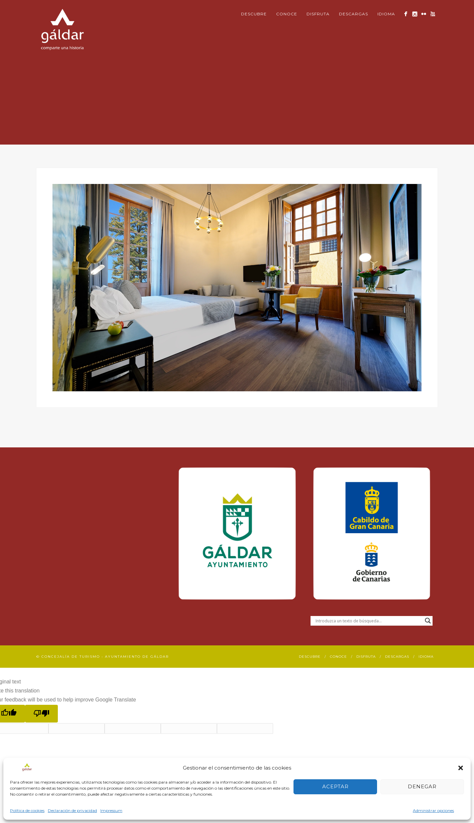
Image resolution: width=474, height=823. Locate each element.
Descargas (353, 13)
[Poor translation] (41, 714)
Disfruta (318, 13)
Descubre (254, 13)
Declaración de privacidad (72, 810)
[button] (460, 768)
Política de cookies (27, 810)
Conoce (286, 13)
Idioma (386, 13)
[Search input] (369, 620)
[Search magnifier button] (428, 620)
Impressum (111, 810)
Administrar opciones (433, 810)
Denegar (422, 786)
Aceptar (335, 786)
